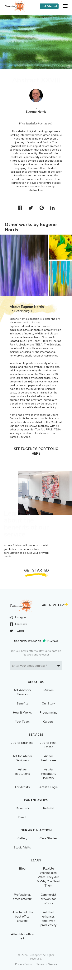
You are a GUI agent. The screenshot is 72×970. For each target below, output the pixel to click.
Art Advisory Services (22, 692)
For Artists (22, 787)
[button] (65, 6)
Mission (48, 690)
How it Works (22, 712)
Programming (48, 712)
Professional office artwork (22, 897)
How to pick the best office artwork (22, 916)
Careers (48, 722)
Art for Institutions (22, 771)
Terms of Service (46, 964)
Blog (22, 868)
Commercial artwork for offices (48, 899)
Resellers (22, 808)
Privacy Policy (23, 964)
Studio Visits (22, 847)
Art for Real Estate (48, 745)
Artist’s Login (48, 787)
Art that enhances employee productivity (48, 918)
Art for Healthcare (48, 758)
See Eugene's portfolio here (36, 451)
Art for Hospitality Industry (48, 773)
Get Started (49, 6)
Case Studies (48, 838)
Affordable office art (22, 936)
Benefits (22, 703)
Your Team (22, 722)
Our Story (48, 703)
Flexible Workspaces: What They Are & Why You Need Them (48, 877)
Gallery (22, 838)
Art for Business (22, 743)
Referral (48, 808)
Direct (22, 817)
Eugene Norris (36, 112)
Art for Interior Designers (22, 758)
